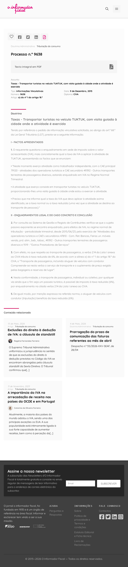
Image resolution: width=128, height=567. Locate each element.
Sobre (77, 510)
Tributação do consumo (48, 46)
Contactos (105, 510)
